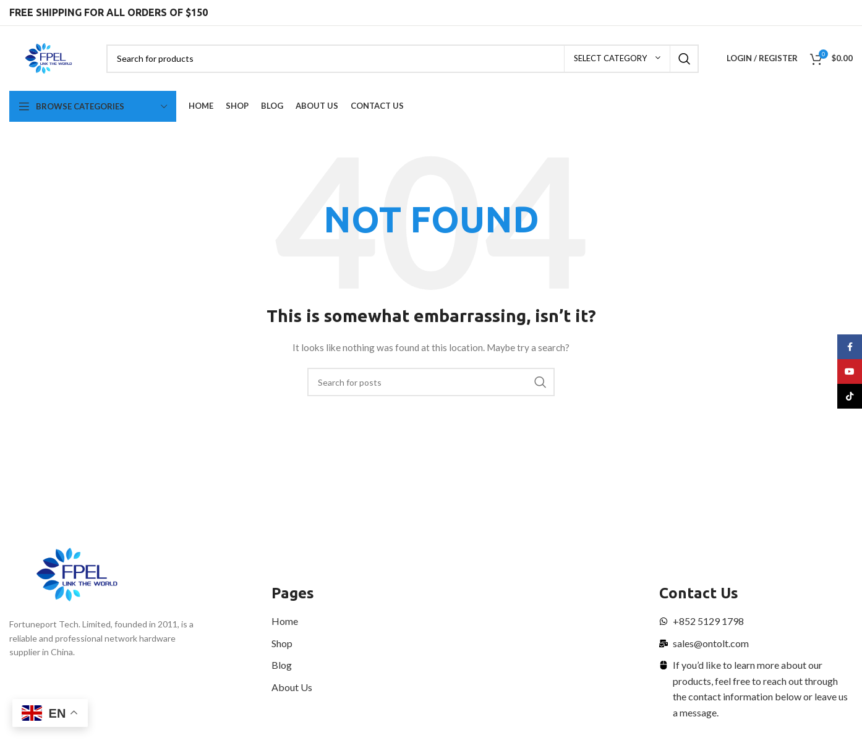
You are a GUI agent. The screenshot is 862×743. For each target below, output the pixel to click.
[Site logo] (48, 57)
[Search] (402, 59)
